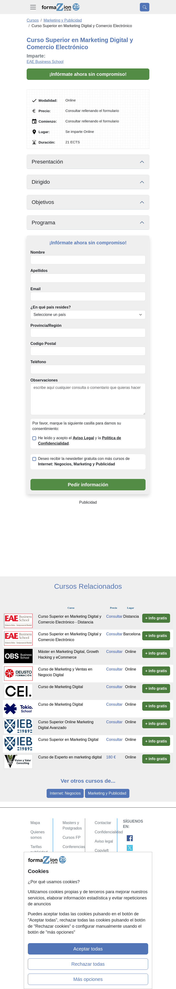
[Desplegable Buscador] (144, 7)
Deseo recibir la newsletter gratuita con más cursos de (84, 461)
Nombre (37, 252)
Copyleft (102, 851)
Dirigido (41, 182)
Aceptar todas (88, 948)
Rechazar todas (88, 964)
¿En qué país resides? (50, 307)
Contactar (103, 823)
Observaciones (44, 380)
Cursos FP (72, 837)
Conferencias (74, 847)
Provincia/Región (46, 325)
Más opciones (88, 979)
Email (35, 289)
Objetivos (43, 202)
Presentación (47, 162)
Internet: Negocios (65, 793)
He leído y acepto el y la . (79, 440)
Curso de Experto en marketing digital (70, 757)
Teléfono (38, 362)
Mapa (35, 823)
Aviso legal (104, 841)
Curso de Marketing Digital (60, 687)
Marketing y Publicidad (107, 793)
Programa (43, 223)
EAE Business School (45, 62)
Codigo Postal (43, 344)
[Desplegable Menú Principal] (33, 7)
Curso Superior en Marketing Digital (68, 740)
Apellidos (39, 271)
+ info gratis (156, 618)
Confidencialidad (109, 832)
